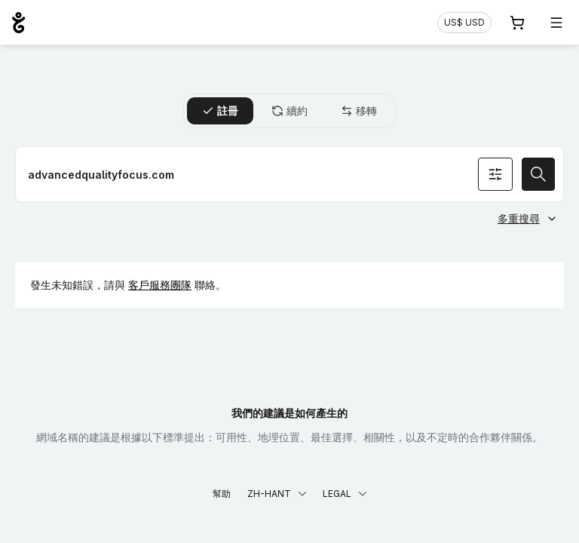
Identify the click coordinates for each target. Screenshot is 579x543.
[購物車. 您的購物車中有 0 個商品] (517, 22)
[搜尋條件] (495, 174)
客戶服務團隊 (159, 284)
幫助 (222, 493)
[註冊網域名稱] (289, 174)
